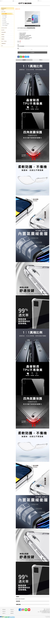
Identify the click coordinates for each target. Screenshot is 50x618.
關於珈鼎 (4, 609)
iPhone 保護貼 (4, 13)
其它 (2, 45)
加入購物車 (32, 52)
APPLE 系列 (3, 11)
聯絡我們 (12, 613)
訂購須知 (12, 611)
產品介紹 (12, 609)
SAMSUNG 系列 (4, 27)
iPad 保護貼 (4, 18)
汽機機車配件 (3, 43)
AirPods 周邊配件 (5, 25)
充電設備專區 (3, 32)
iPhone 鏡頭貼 (4, 15)
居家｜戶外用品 (3, 41)
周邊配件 (2, 34)
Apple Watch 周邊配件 (5, 23)
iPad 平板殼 (4, 20)
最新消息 (4, 611)
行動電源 (2, 36)
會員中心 (4, 613)
